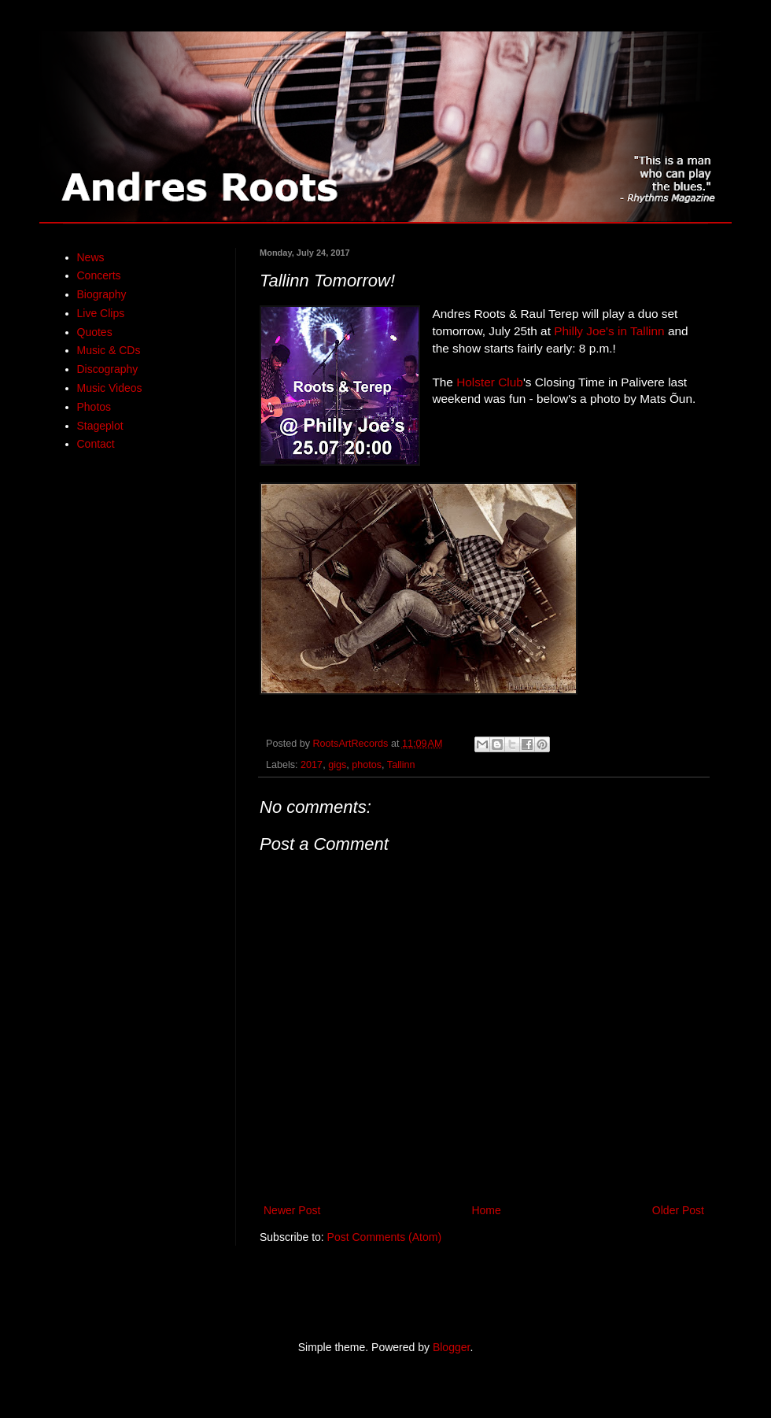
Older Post (678, 1210)
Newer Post (292, 1210)
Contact (96, 444)
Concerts (99, 275)
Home (485, 1210)
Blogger (451, 1347)
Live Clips (101, 313)
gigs (337, 764)
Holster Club (489, 382)
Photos (94, 407)
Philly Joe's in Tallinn (609, 331)
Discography (107, 369)
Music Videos (109, 388)
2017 (312, 764)
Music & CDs (109, 350)
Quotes (95, 332)
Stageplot (100, 425)
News (91, 257)
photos (367, 764)
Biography (102, 294)
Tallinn (401, 764)
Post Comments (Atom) (384, 1237)
